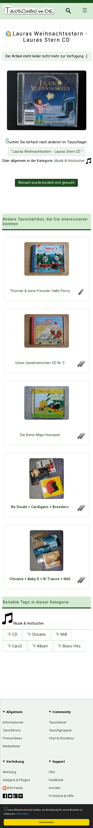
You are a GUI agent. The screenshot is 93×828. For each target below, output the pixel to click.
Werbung (9, 772)
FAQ (52, 772)
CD (12, 634)
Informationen (13, 722)
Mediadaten (11, 746)
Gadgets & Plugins (16, 780)
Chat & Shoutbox (61, 738)
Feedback (56, 780)
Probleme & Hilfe (61, 796)
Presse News (12, 738)
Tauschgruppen (60, 730)
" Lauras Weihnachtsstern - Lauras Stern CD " (46, 152)
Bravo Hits (69, 646)
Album (40, 646)
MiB (61, 634)
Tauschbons (12, 730)
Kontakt (55, 788)
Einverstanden (46, 822)
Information (22, 813)
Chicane (36, 634)
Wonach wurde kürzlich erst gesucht (46, 183)
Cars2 (14, 646)
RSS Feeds (13, 788)
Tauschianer (57, 722)
